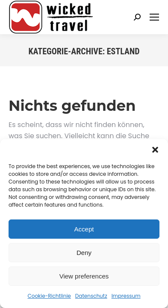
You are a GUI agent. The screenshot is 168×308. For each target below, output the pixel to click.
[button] (155, 149)
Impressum (126, 295)
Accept (84, 229)
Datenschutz (91, 295)
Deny (84, 252)
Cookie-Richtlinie (49, 295)
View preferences (84, 276)
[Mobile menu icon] (154, 17)
